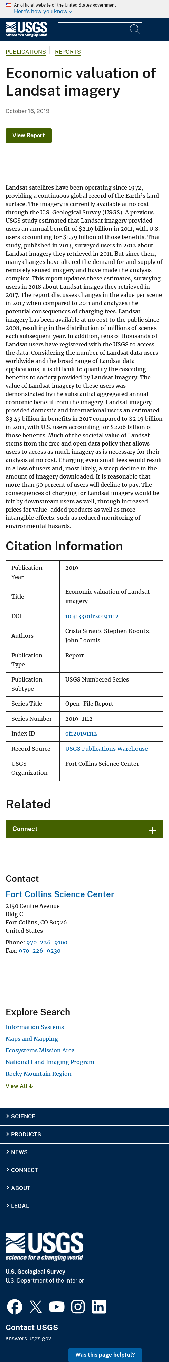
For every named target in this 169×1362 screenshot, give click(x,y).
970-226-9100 (46, 942)
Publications (26, 52)
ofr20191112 (81, 733)
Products (26, 1134)
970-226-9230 (39, 950)
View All (19, 1086)
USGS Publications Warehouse (106, 749)
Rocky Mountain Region (39, 1073)
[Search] (135, 29)
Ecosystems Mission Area (40, 1050)
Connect (25, 829)
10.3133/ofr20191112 (92, 616)
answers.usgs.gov (28, 1338)
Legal (20, 1206)
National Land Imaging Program (50, 1062)
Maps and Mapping (32, 1038)
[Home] (26, 35)
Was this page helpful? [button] (105, 1355)
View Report (28, 135)
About (20, 1188)
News (19, 1152)
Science (23, 1116)
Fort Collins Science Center (60, 894)
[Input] (100, 29)
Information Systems (35, 1026)
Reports (68, 52)
